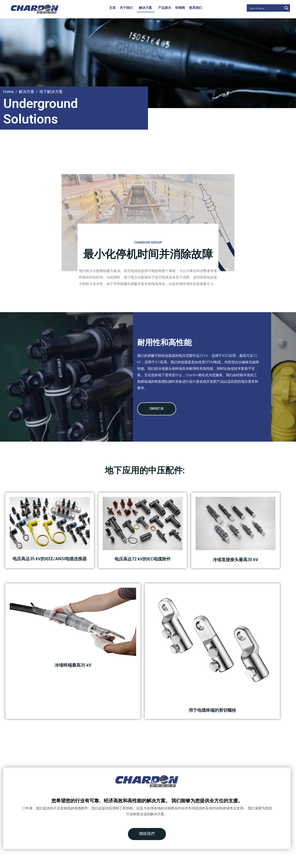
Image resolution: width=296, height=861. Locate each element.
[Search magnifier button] (286, 8)
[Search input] (265, 8)
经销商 (180, 8)
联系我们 (195, 8)
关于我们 (126, 8)
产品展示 (164, 8)
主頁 (112, 8)
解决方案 (145, 8)
